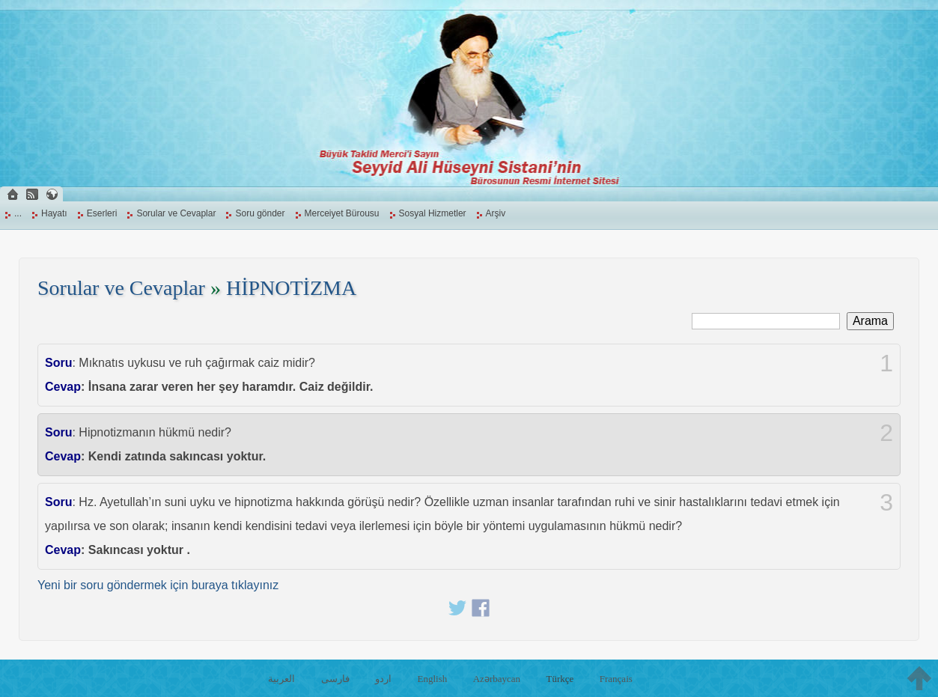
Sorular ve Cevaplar (176, 213)
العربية (281, 678)
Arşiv (496, 213)
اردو (383, 678)
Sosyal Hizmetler (432, 213)
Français (616, 678)
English (433, 678)
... (18, 213)
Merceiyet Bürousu (342, 213)
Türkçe (560, 678)
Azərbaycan (496, 678)
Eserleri (102, 213)
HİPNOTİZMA (291, 287)
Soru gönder (259, 213)
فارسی (335, 678)
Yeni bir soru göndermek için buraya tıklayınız (157, 585)
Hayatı (54, 213)
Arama (870, 320)
